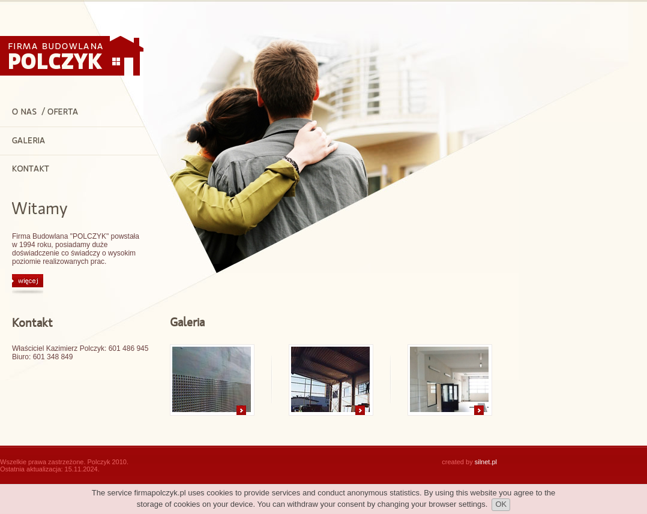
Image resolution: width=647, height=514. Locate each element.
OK (501, 504)
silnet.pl (486, 461)
